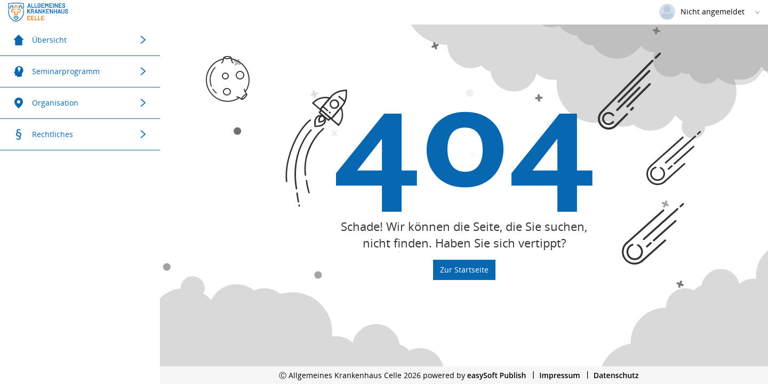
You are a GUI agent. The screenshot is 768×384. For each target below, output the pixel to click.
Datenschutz (616, 375)
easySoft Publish (496, 375)
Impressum (559, 375)
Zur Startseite (464, 270)
